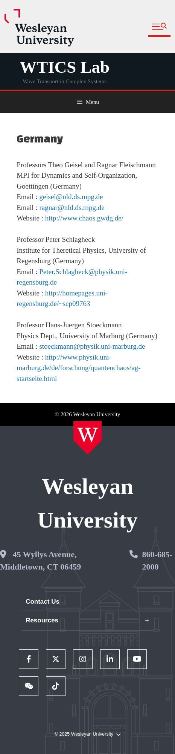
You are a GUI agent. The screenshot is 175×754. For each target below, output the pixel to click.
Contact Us (42, 601)
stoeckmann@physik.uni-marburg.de (92, 346)
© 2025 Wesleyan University (87, 734)
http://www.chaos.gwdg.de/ (84, 218)
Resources (42, 620)
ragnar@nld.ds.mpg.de (71, 207)
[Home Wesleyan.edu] (87, 437)
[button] (159, 27)
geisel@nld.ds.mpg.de (71, 197)
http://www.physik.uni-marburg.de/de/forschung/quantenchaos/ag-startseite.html (78, 367)
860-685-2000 (157, 560)
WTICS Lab (65, 67)
